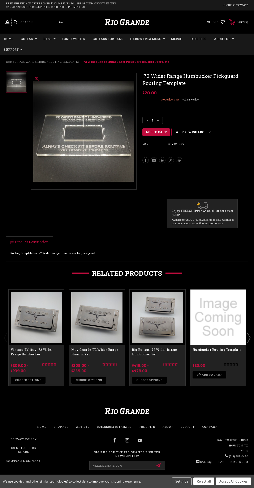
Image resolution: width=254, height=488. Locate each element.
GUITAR (29, 39)
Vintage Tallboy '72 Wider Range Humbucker (32, 351)
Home (8, 39)
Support (13, 50)
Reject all (204, 481)
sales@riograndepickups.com (224, 462)
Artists (82, 427)
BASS (49, 39)
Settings (181, 481)
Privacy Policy (23, 439)
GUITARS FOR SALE (107, 39)
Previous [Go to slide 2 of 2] (5, 337)
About (167, 427)
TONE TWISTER (73, 39)
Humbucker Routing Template (217, 349)
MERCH (176, 39)
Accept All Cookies (233, 481)
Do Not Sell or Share (23, 450)
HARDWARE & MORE (147, 39)
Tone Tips (198, 39)
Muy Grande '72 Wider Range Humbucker (94, 351)
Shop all (61, 427)
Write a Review (190, 99)
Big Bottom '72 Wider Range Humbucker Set (154, 351)
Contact (209, 427)
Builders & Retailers (114, 427)
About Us (224, 39)
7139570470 (240, 5)
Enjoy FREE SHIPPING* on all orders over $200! (202, 213)
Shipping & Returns (23, 461)
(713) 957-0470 (238, 456)
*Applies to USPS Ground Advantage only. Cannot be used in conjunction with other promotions (203, 221)
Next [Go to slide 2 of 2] (248, 337)
